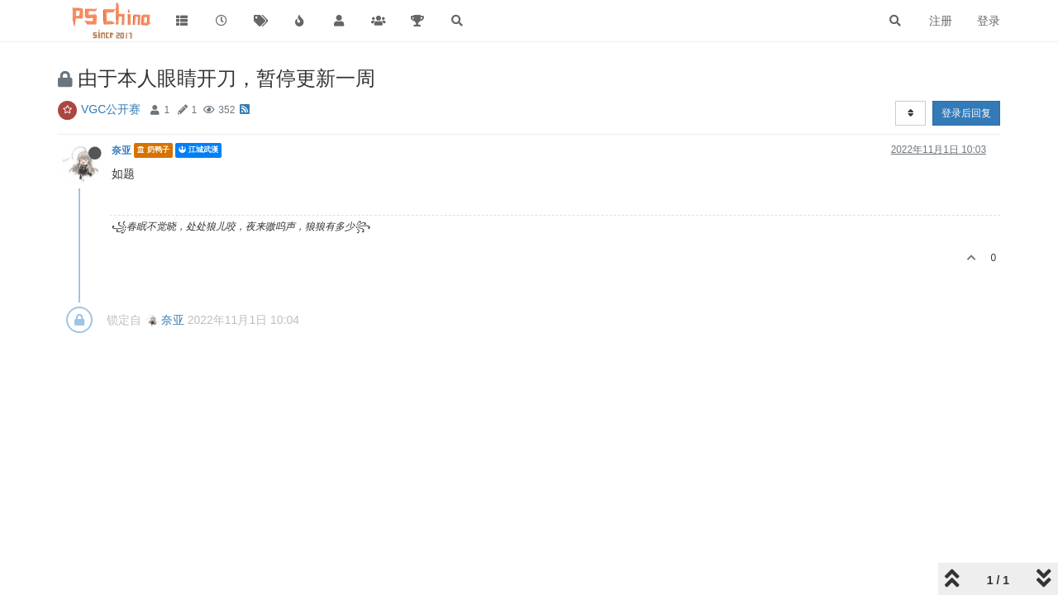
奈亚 (121, 150)
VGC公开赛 (111, 109)
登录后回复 (966, 113)
